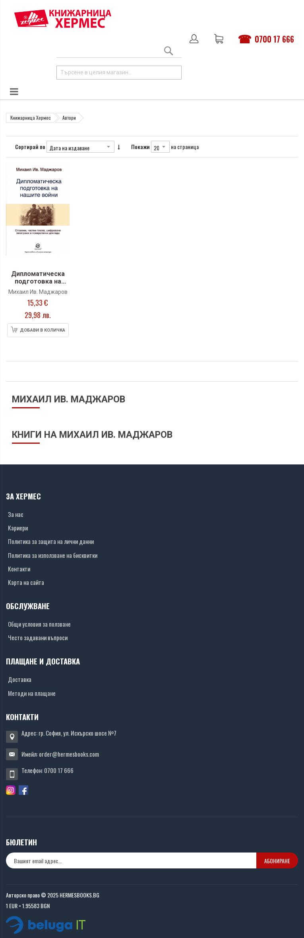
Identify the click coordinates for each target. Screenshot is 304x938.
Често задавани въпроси (38, 637)
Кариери (18, 527)
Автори (69, 117)
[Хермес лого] (62, 18)
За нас (15, 514)
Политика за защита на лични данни (51, 541)
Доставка (19, 679)
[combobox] (119, 73)
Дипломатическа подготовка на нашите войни (38, 281)
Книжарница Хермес (30, 117)
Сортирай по (30, 146)
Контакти (19, 568)
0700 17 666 (274, 39)
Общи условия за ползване (39, 624)
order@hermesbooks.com (69, 754)
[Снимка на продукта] (38, 214)
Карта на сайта (26, 582)
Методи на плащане (32, 693)
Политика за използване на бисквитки (52, 555)
